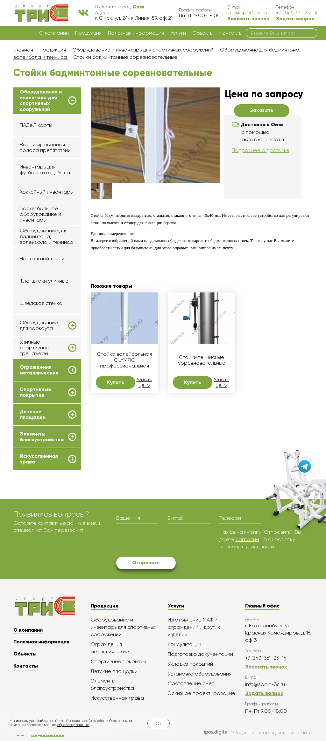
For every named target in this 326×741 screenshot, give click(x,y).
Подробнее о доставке (260, 150)
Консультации (184, 644)
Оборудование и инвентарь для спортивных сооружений (41, 100)
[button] (139, 6)
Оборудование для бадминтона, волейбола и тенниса (46, 236)
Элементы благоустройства (42, 437)
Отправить (146, 562)
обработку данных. (73, 725)
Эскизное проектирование (201, 693)
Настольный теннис (43, 259)
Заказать (261, 110)
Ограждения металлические (39, 370)
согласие (247, 539)
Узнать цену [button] (144, 382)
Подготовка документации (200, 654)
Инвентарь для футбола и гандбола (45, 169)
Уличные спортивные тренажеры (34, 348)
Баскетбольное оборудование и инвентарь (40, 214)
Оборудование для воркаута (39, 325)
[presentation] (164, 541)
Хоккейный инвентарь (46, 192)
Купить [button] (115, 382)
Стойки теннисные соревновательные (201, 360)
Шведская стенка (41, 303)
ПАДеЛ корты (36, 125)
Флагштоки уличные (44, 281)
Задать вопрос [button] (295, 19)
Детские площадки (33, 414)
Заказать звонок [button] (248, 19)
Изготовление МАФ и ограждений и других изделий (194, 627)
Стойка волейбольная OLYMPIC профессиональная (124, 360)
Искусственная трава (39, 459)
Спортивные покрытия (35, 392)
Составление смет (191, 683)
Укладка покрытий (190, 664)
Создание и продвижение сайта (258, 732)
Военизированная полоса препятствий (45, 147)
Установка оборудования (199, 674)
